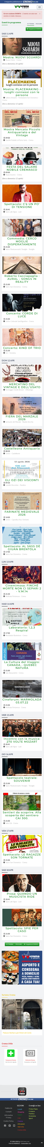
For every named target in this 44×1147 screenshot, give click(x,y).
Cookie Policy (8, 1121)
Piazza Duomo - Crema (13, 175)
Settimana (30, 24)
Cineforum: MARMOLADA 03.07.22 (22, 701)
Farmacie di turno (11, 1060)
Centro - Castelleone (12, 453)
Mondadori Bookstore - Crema (16, 635)
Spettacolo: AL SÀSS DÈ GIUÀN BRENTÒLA (22, 548)
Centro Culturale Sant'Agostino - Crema (19, 321)
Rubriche (21, 1127)
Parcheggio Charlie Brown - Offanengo (19, 390)
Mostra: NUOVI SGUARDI (22, 57)
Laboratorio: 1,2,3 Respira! (22, 629)
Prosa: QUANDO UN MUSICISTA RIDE (22, 895)
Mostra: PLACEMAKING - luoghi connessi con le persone (22, 92)
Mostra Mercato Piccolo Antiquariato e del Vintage (22, 132)
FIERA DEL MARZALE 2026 (22, 418)
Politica (31, 1114)
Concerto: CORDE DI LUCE (22, 315)
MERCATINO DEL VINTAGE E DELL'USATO (22, 386)
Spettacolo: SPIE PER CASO (22, 930)
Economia (32, 1116)
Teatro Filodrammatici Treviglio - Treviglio (19, 249)
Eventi (20, 1115)
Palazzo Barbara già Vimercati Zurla (17, 1033)
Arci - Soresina (10, 353)
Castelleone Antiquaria (22, 448)
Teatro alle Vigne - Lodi (13, 212)
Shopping (21, 1112)
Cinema (20, 1121)
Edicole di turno (30, 1060)
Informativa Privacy (8, 1116)
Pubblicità (8, 1108)
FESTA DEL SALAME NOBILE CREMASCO (22, 168)
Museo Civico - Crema (13, 60)
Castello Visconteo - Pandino (15, 485)
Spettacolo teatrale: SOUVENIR (22, 779)
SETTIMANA (9, 944)
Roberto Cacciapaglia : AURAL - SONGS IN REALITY (22, 278)
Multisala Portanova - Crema (15, 596)
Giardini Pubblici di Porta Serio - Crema (19, 140)
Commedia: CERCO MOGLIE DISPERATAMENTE (22, 241)
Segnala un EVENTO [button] (34, 29)
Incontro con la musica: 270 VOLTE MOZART (22, 740)
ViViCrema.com (24, 1141)
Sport (31, 1118)
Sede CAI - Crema (11, 823)
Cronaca (32, 1111)
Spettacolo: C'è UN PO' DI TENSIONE (22, 205)
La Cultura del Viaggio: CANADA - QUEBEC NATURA (22, 665)
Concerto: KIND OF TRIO (22, 348)
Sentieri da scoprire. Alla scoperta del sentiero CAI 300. (22, 815)
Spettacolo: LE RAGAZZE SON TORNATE (22, 856)
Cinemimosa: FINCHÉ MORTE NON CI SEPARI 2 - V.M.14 (22, 588)
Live (19, 1118)
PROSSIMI (19, 944)
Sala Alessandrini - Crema (14, 673)
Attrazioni (21, 1124)
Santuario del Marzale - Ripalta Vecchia (19, 422)
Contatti (8, 1112)
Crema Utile (22, 1130)
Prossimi (39, 24)
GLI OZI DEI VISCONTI (22, 480)
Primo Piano (33, 1109)
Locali (20, 1109)
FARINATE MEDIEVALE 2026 (22, 513)
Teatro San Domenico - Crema (16, 287)
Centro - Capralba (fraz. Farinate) (17, 520)
